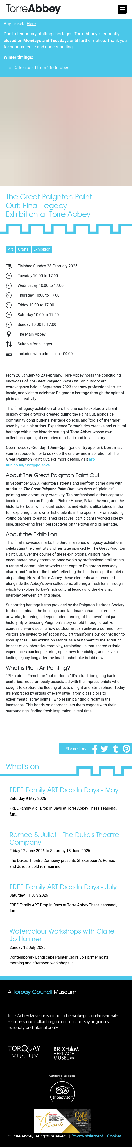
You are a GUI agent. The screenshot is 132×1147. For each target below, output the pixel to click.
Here (31, 23)
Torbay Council (32, 991)
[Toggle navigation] (122, 9)
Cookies (114, 1136)
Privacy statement (87, 1136)
